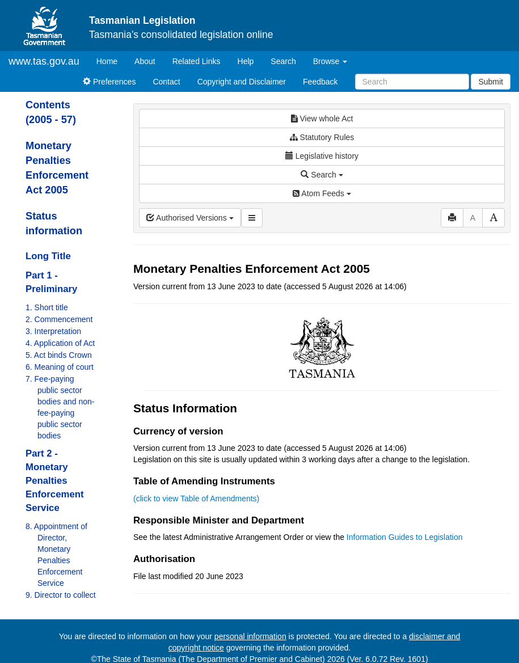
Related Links (196, 61)
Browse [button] (330, 61)
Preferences (109, 81)
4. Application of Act (60, 343)
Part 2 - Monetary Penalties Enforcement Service (55, 480)
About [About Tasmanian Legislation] (144, 61)
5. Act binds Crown (59, 355)
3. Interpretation (53, 331)
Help (246, 61)
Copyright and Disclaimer (241, 81)
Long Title (48, 256)
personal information (250, 636)
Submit (490, 81)
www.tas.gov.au (44, 61)
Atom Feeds (322, 193)
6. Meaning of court (60, 366)
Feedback (320, 81)
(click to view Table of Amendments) (196, 498)
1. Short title (47, 307)
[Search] (412, 82)
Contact (166, 81)
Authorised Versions (190, 217)
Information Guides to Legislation (405, 537)
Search (283, 61)
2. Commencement (59, 319)
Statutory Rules (322, 137)
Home (111, 60)
